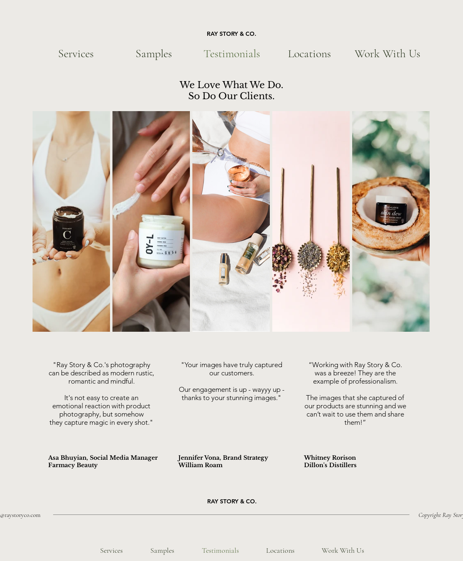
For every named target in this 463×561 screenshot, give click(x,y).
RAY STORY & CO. (231, 33)
